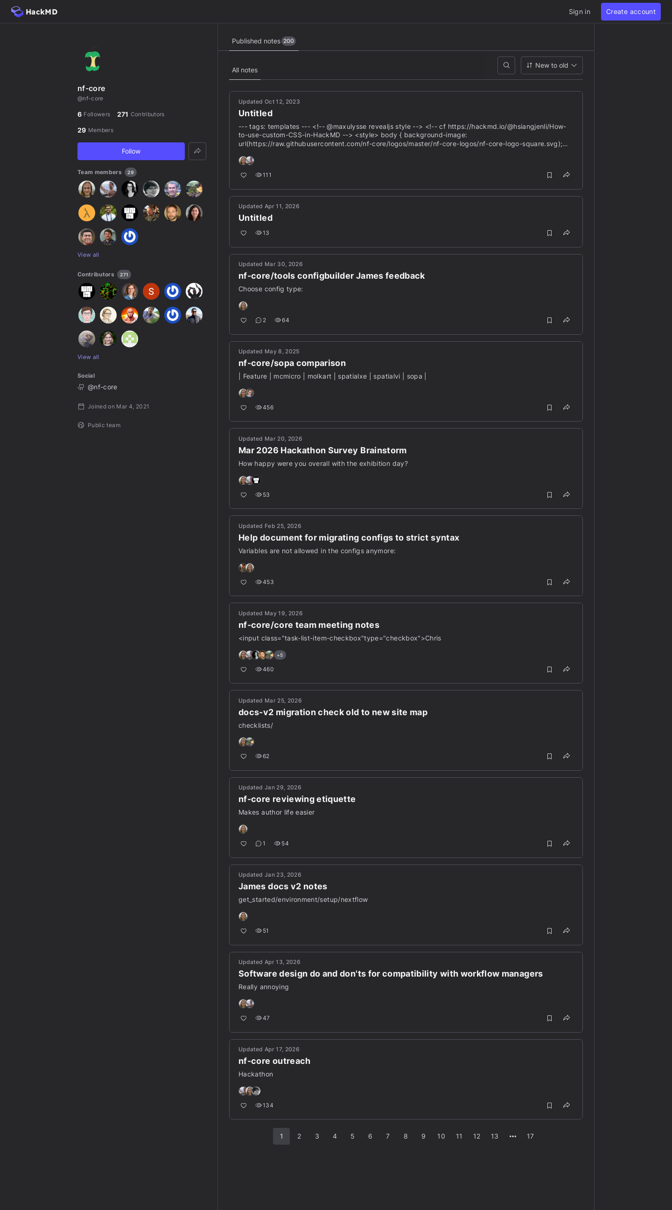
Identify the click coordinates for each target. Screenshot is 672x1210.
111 (264, 175)
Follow (131, 151)
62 (263, 756)
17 (530, 1136)
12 (477, 1136)
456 (265, 407)
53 (263, 494)
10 (441, 1136)
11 (459, 1136)
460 (265, 669)
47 (263, 1018)
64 (282, 320)
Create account (631, 11)
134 (265, 1105)
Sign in (579, 11)
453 (265, 581)
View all (88, 254)
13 (263, 233)
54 (281, 843)
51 (263, 931)
